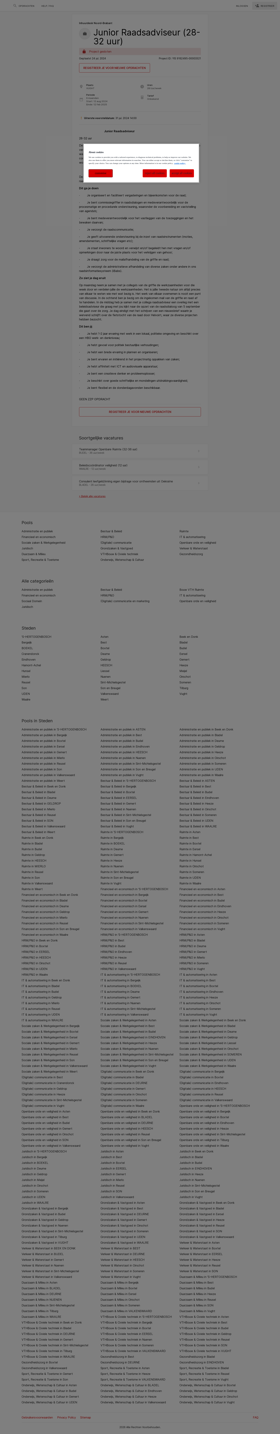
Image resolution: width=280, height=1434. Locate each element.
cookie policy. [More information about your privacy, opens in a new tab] (180, 163)
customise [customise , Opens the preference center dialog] (100, 173)
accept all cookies (182, 173)
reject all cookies (154, 173)
